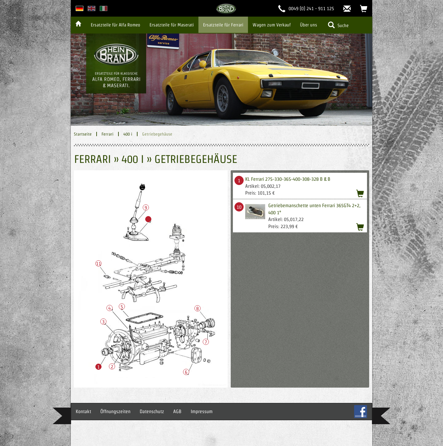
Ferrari (108, 134)
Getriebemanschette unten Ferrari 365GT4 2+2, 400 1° (314, 209)
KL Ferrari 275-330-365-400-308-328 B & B (287, 179)
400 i (127, 134)
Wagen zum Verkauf (272, 24)
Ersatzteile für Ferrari (223, 24)
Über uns (308, 24)
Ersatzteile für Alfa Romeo (115, 24)
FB (360, 411)
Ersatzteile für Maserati (172, 24)
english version (91, 8)
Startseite (83, 134)
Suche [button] (338, 25)
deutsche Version (79, 8)
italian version (103, 8)
